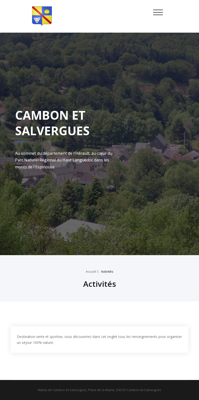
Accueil (91, 271)
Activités (107, 271)
